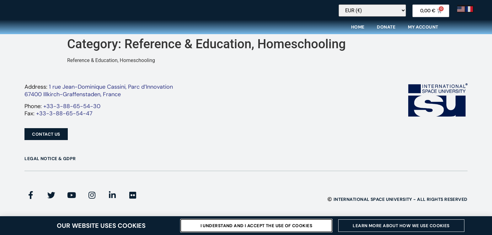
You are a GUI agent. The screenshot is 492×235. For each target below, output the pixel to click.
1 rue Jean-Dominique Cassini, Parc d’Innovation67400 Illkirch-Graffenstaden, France (98, 94)
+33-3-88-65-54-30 (71, 110)
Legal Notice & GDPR (50, 162)
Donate (386, 31)
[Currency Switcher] (392, 14)
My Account (423, 31)
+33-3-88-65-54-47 (64, 117)
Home (358, 31)
